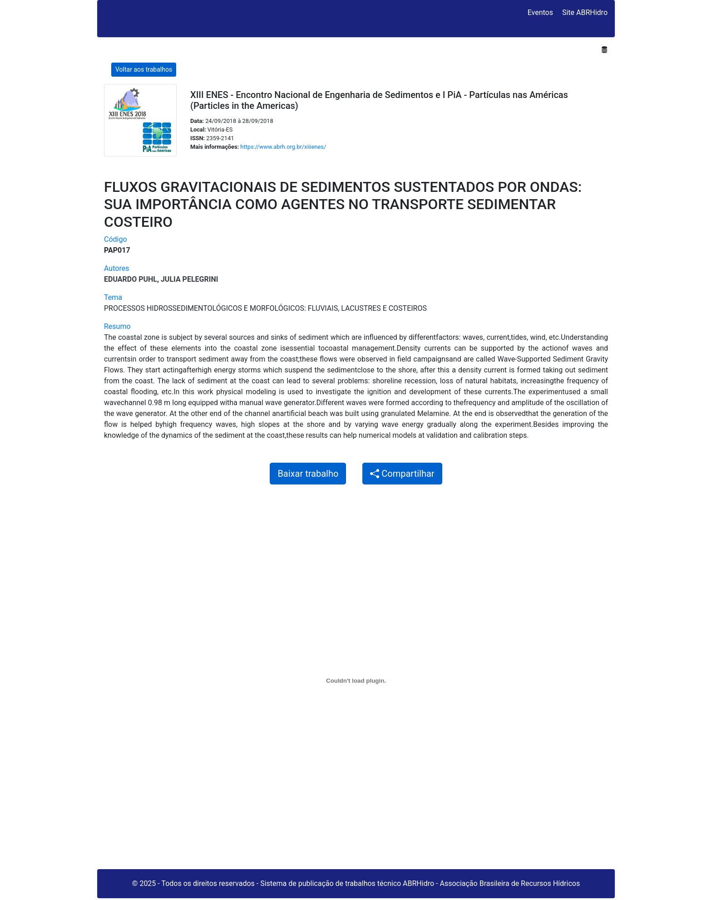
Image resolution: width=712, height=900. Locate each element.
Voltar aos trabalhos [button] (143, 69)
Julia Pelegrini (189, 279)
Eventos (540, 12)
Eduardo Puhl (130, 279)
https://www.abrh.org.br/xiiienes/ (283, 146)
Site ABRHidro (585, 12)
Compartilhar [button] (402, 473)
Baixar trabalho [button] (307, 473)
